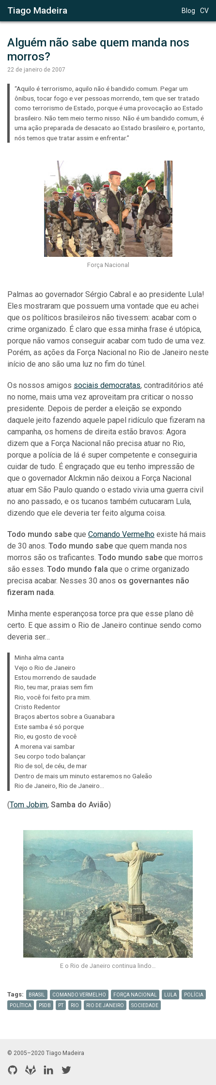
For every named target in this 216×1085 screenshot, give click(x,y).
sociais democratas (107, 385)
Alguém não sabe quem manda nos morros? (99, 49)
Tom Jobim (28, 804)
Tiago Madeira (37, 10)
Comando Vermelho (121, 534)
